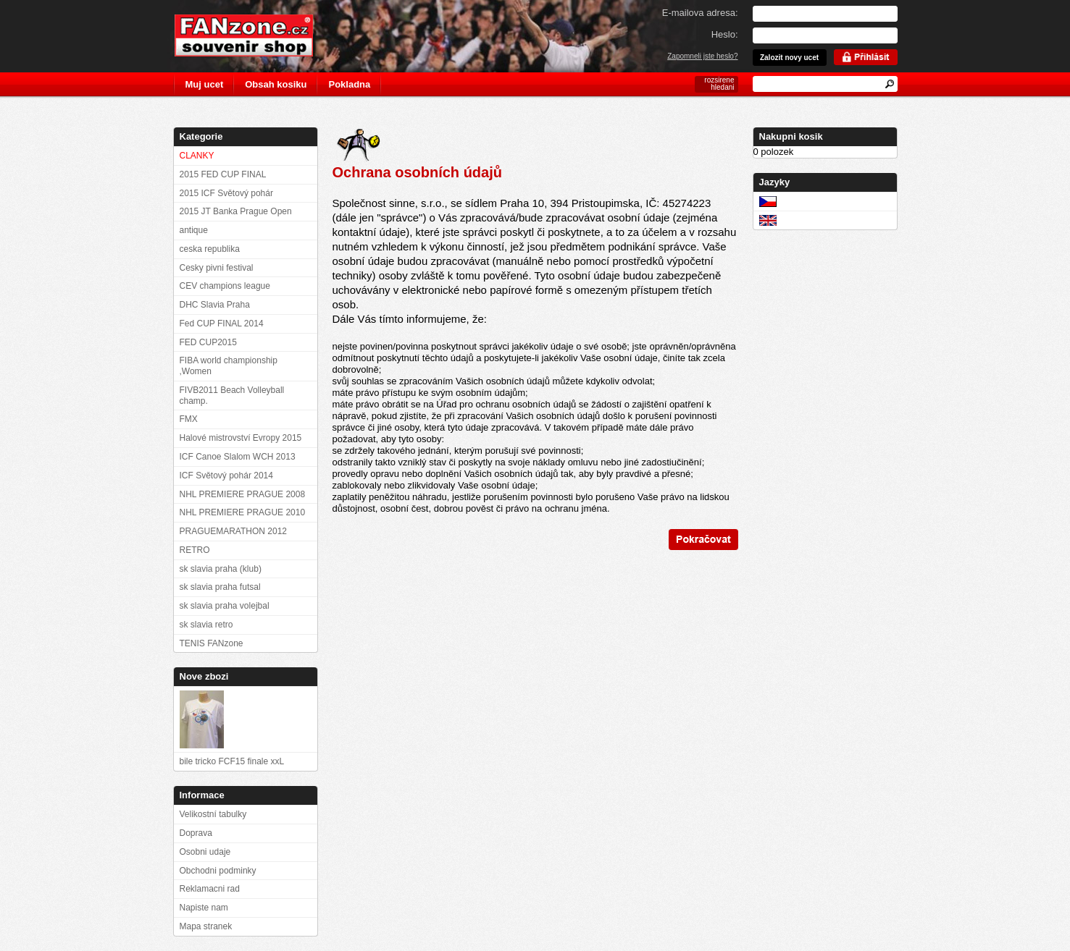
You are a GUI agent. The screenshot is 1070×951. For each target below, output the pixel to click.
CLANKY (197, 156)
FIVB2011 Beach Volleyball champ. (232, 395)
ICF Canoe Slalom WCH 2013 (238, 457)
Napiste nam (204, 908)
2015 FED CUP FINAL (223, 174)
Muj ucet (204, 84)
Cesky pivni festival (217, 268)
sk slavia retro (206, 625)
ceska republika (210, 249)
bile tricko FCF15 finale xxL (232, 761)
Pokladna (349, 84)
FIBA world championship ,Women (228, 365)
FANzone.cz (255, 35)
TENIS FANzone (211, 643)
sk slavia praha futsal (220, 587)
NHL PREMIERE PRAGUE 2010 (243, 512)
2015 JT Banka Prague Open (236, 211)
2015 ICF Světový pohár (226, 193)
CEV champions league (225, 286)
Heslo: (724, 34)
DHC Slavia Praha (215, 305)
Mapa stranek (206, 926)
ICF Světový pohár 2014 (226, 475)
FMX (189, 419)
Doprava (196, 833)
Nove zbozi (204, 676)
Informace (202, 795)
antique (194, 230)
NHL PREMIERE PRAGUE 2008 (243, 494)
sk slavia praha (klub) (221, 569)
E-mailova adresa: (700, 12)
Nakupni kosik (791, 136)
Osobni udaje (205, 852)
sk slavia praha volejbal (224, 606)
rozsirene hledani (719, 83)
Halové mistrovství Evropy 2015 (241, 438)
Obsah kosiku (275, 84)
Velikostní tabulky (213, 814)
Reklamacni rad (210, 889)
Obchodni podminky (218, 871)
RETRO (195, 550)
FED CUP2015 (208, 342)
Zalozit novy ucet (789, 58)
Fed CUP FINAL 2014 (222, 323)
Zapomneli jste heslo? (702, 56)
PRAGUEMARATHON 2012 (233, 531)
